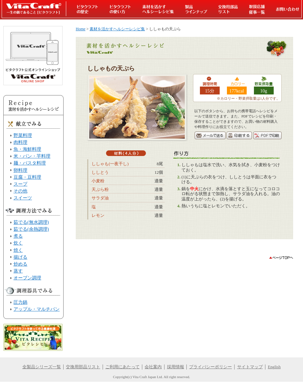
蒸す (18, 270)
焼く (18, 250)
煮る (18, 236)
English (274, 367)
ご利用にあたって (122, 367)
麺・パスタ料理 (30, 163)
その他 (20, 191)
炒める (20, 264)
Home (80, 29)
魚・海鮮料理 (27, 149)
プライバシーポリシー (210, 367)
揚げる (20, 257)
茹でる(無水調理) (31, 222)
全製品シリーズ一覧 (41, 367)
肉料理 (20, 142)
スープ (20, 184)
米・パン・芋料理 (32, 156)
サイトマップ (250, 367)
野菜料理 (23, 135)
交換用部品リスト (83, 367)
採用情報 (175, 367)
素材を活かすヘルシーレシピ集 (117, 29)
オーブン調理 (27, 277)
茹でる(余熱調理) (31, 229)
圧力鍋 (20, 302)
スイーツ (23, 197)
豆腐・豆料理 (27, 177)
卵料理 (20, 170)
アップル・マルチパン (37, 309)
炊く (18, 243)
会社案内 (153, 367)
